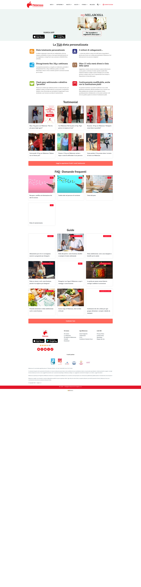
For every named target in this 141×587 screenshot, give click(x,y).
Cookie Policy (100, 335)
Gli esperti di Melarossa (70, 337)
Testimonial (82, 335)
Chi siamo (66, 334)
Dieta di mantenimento (36, 223)
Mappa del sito (101, 339)
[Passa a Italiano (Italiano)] (70, 391)
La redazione (67, 335)
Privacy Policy (100, 334)
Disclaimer (66, 341)
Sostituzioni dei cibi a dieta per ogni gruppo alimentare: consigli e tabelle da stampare (98, 311)
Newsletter (99, 337)
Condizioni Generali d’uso (86, 339)
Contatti (66, 339)
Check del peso (91, 195)
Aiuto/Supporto (83, 334)
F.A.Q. (80, 337)
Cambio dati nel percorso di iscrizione (69, 195)
